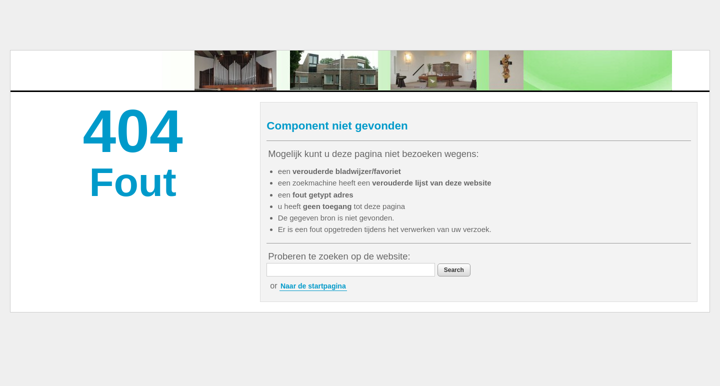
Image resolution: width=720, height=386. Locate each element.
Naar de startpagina (313, 286)
